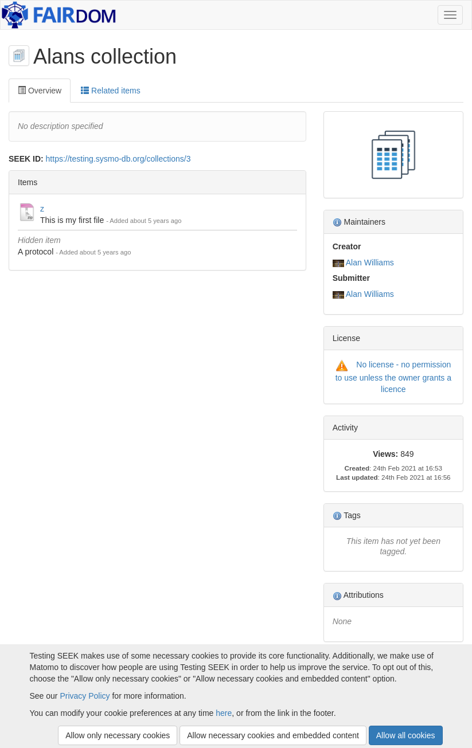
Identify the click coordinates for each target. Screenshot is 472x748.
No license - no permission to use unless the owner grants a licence (393, 376)
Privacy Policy (85, 695)
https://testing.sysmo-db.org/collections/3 (118, 158)
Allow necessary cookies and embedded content (273, 735)
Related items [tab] (110, 90)
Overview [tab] (39, 90)
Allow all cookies (405, 735)
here (224, 713)
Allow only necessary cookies (117, 735)
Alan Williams (370, 262)
